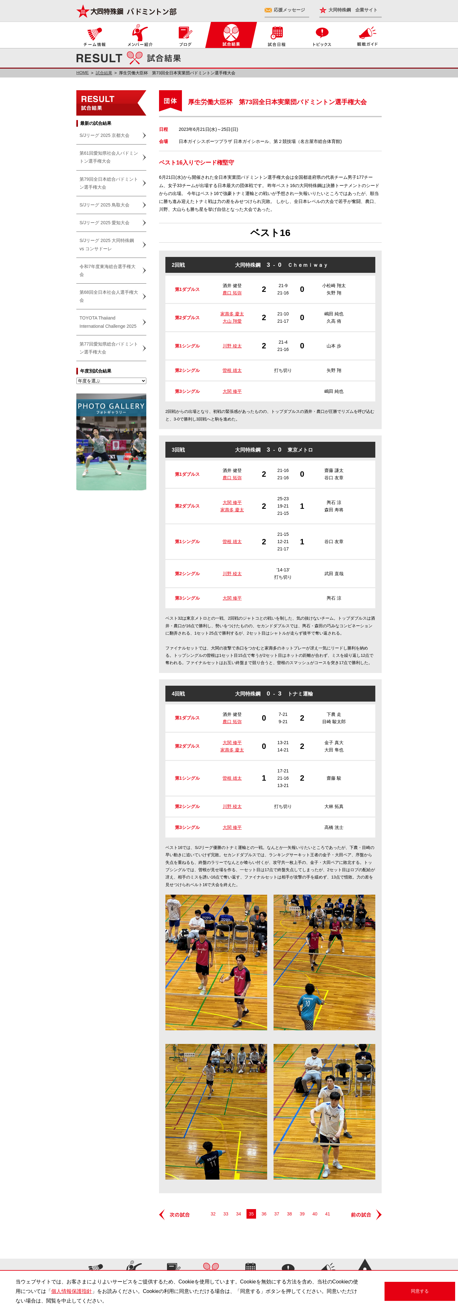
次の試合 (175, 1214)
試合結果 (104, 73)
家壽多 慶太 (232, 313)
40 (314, 1213)
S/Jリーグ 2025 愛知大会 (104, 222)
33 (225, 1213)
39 (302, 1213)
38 (289, 1213)
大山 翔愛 (232, 321)
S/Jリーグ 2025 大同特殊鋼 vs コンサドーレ (107, 244)
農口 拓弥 (232, 292)
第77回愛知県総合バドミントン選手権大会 (109, 347)
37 (276, 1213)
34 (238, 1213)
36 (264, 1213)
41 (327, 1213)
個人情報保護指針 (71, 1291)
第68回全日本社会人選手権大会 (109, 296)
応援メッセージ (289, 9)
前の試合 (366, 1214)
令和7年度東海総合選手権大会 (107, 270)
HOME (82, 72)
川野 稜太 (232, 345)
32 (213, 1213)
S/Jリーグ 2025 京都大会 (104, 135)
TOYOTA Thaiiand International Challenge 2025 (108, 321)
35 (251, 1213)
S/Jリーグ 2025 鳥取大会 (104, 204)
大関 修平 (232, 391)
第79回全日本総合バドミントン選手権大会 (109, 183)
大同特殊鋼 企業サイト (353, 9)
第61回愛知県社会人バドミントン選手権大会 (109, 157)
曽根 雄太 (232, 370)
